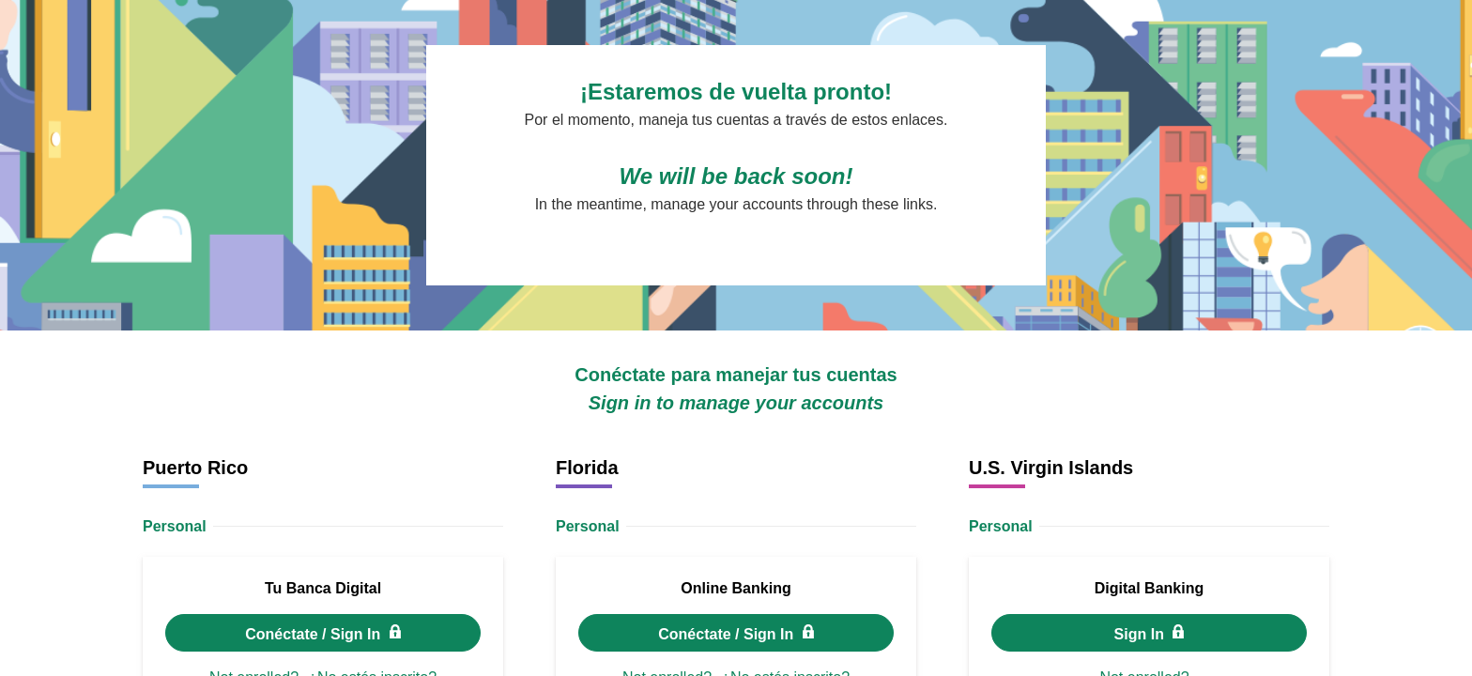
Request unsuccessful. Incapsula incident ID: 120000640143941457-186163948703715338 (736, 338)
